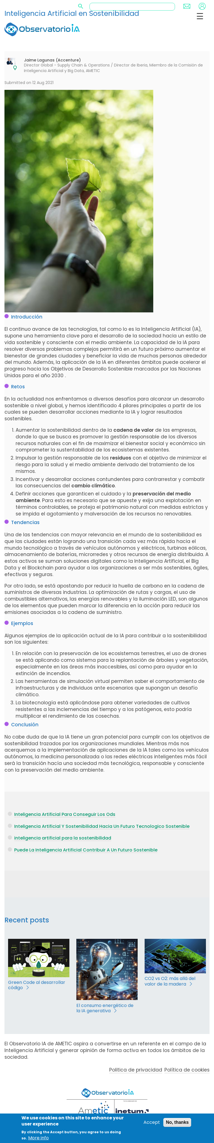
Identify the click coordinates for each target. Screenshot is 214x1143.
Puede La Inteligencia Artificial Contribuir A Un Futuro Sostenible (85, 850)
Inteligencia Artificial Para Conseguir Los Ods (64, 814)
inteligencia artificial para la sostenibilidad (62, 838)
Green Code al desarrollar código (36, 985)
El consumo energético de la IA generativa (104, 1008)
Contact (186, 6)
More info (38, 1138)
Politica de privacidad (135, 1070)
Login (202, 6)
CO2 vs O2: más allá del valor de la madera (170, 981)
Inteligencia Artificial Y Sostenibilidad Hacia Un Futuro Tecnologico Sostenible (101, 826)
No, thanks (177, 1122)
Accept (152, 1123)
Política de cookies (187, 1070)
